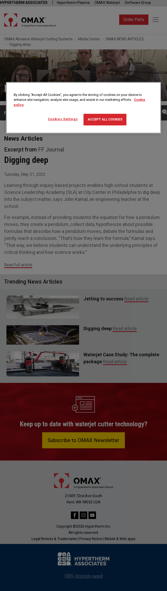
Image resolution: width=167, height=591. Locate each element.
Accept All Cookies (105, 120)
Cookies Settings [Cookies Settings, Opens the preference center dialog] (63, 119)
